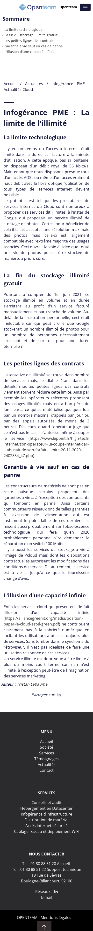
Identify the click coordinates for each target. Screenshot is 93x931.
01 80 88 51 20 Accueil (50, 863)
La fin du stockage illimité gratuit (31, 35)
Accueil (10, 83)
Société (46, 747)
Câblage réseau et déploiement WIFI (46, 831)
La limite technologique (24, 29)
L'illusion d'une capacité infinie (30, 51)
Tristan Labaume (32, 684)
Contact (46, 770)
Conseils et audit (46, 802)
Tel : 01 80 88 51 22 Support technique (46, 869)
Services (46, 753)
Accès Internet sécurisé (46, 825)
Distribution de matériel (46, 820)
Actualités (36, 83)
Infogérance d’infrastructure (46, 814)
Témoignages (46, 758)
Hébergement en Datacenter (46, 808)
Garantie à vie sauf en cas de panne (34, 46)
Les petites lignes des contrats (29, 40)
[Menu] (85, 7)
